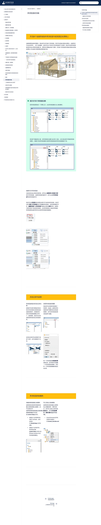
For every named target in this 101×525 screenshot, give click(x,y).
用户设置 (6, 94)
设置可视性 (7, 70)
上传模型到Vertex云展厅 (10, 82)
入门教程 (6, 14)
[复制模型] (4, 43)
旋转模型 (7, 40)
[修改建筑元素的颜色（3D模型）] (4, 30)
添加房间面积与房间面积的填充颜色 (11, 73)
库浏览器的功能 (8, 79)
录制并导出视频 (8, 85)
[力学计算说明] (3, 17)
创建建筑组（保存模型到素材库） (11, 53)
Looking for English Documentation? (68, 2)
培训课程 (6, 97)
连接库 (6, 46)
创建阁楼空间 (8, 67)
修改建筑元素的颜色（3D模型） (11, 30)
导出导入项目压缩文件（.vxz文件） (11, 49)
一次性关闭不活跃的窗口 (10, 59)
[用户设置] (3, 94)
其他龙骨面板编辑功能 (10, 32)
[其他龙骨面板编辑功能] (4, 33)
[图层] (4, 77)
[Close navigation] (21, 9)
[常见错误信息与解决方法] (3, 99)
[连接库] (4, 46)
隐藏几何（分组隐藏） (10, 27)
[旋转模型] (4, 40)
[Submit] (81, 3)
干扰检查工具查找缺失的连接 (11, 57)
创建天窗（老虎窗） (9, 62)
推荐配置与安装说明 (8, 11)
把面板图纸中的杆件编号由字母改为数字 (11, 88)
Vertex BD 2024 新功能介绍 (9, 9)
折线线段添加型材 (9, 65)
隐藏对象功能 (8, 25)
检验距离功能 (8, 22)
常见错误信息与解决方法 (9, 99)
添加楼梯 (7, 38)
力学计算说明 (7, 17)
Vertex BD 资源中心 (31, 8)
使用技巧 (6, 19)
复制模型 (7, 43)
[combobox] (89, 2)
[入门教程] (3, 14)
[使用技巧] (3, 19)
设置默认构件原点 (9, 35)
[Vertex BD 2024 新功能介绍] (3, 9)
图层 (6, 77)
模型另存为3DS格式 (9, 91)
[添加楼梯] (4, 38)
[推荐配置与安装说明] (3, 11)
